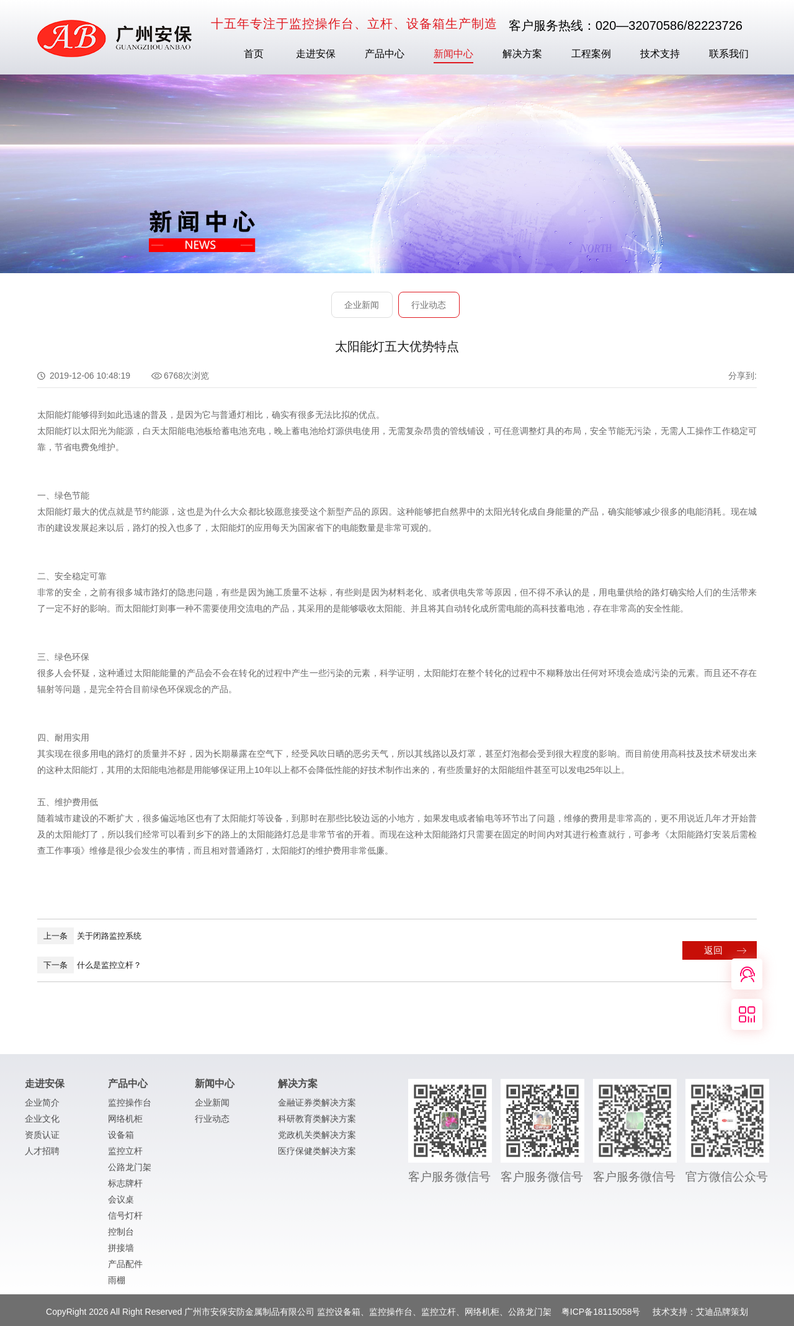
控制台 (121, 1235)
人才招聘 (42, 1155)
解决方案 (522, 53)
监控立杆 (125, 1155)
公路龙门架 (129, 1171)
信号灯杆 (125, 1219)
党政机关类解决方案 (317, 1138)
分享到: (742, 376)
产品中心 (384, 53)
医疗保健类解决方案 (317, 1155)
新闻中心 (453, 53)
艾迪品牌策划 (722, 1315)
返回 (713, 950)
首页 (254, 53)
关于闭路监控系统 (89, 935)
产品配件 (125, 1268)
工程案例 (591, 53)
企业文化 (42, 1122)
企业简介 (42, 1106)
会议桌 (121, 1203)
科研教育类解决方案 (317, 1122)
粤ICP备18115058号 (602, 1315)
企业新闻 (361, 305)
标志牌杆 (125, 1187)
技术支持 (660, 53)
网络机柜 (125, 1122)
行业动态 (428, 305)
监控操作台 (129, 1106)
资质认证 (42, 1138)
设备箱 (121, 1138)
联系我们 (729, 53)
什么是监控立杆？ (89, 965)
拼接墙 (121, 1251)
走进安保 (316, 53)
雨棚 (116, 1284)
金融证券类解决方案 (317, 1106)
